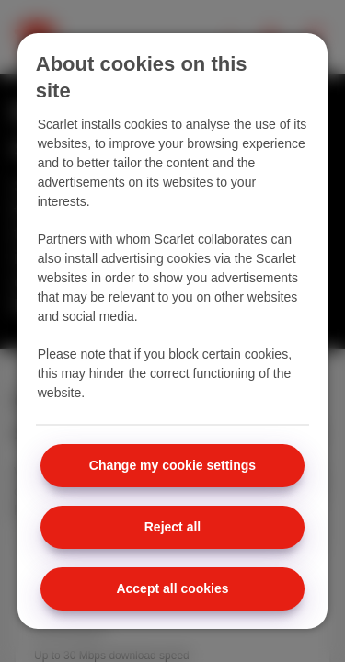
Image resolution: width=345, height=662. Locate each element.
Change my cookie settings (172, 465)
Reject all (172, 526)
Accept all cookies (172, 588)
